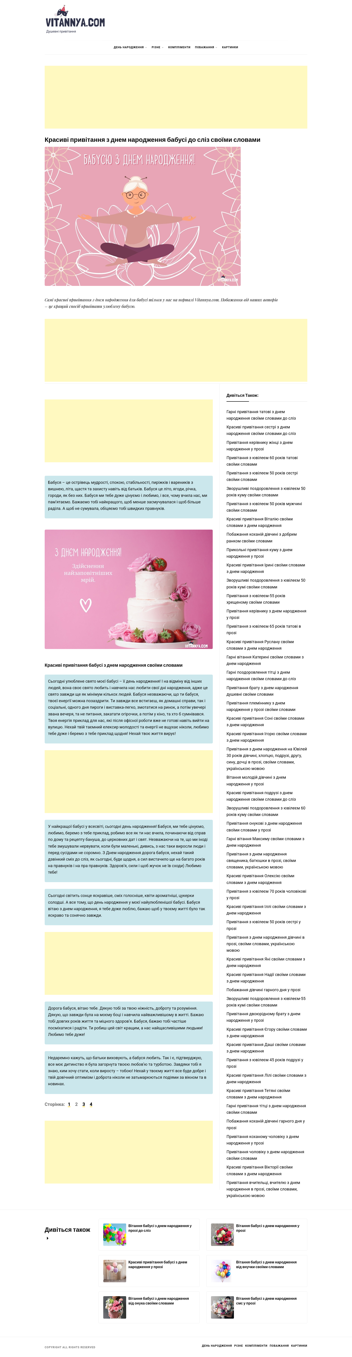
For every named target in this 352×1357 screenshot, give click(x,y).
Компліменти (179, 47)
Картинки (230, 47)
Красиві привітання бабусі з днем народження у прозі (157, 1264)
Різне (158, 48)
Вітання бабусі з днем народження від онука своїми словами (158, 1300)
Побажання (206, 48)
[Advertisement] (176, 97)
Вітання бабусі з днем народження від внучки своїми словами (266, 1264)
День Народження (130, 48)
